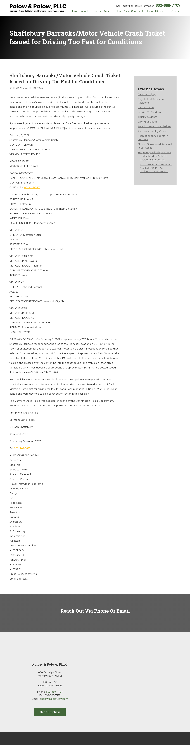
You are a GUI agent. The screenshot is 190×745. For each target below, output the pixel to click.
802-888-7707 (168, 5)
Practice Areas (102, 11)
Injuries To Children (149, 112)
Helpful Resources (157, 11)
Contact (175, 11)
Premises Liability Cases (152, 131)
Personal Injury (147, 94)
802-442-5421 (22, 448)
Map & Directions (50, 712)
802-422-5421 (32, 187)
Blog (118, 11)
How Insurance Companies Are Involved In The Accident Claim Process (156, 168)
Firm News (36, 87)
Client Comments (134, 11)
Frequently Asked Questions (154, 152)
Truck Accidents (147, 117)
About (84, 11)
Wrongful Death (147, 121)
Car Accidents (146, 107)
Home (74, 11)
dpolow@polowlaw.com (54, 698)
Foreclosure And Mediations (154, 126)
